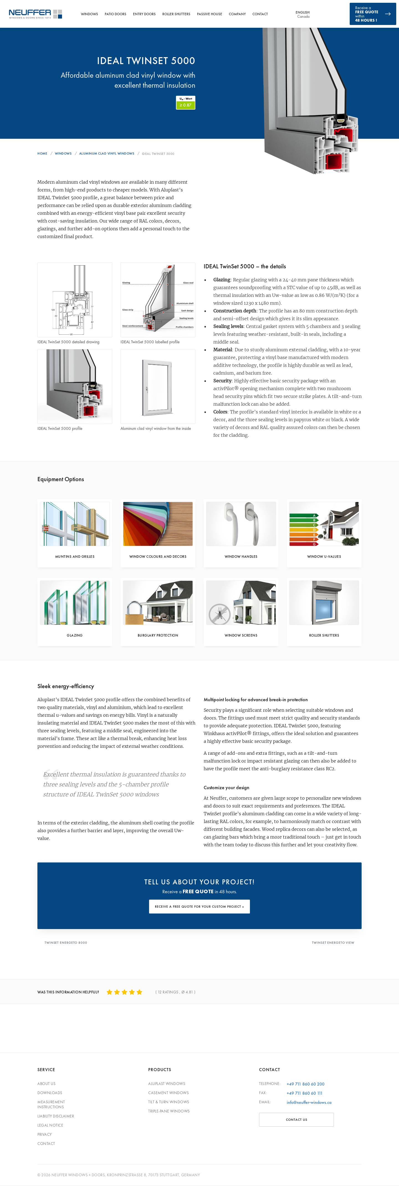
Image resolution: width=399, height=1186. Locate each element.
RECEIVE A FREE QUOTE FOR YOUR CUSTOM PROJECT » (199, 908)
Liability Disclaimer (55, 1116)
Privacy (44, 1134)
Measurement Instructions (51, 1105)
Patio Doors (115, 14)
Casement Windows (168, 1093)
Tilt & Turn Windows (168, 1102)
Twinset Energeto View (332, 944)
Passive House (209, 14)
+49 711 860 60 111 (305, 1093)
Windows (89, 14)
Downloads (49, 1093)
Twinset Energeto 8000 (66, 944)
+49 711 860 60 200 (305, 1084)
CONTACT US (296, 1120)
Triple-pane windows (169, 1111)
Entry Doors (144, 14)
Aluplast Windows (166, 1083)
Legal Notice (50, 1125)
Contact (260, 14)
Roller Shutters (176, 14)
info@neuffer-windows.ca (309, 1103)
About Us (46, 1083)
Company (237, 14)
